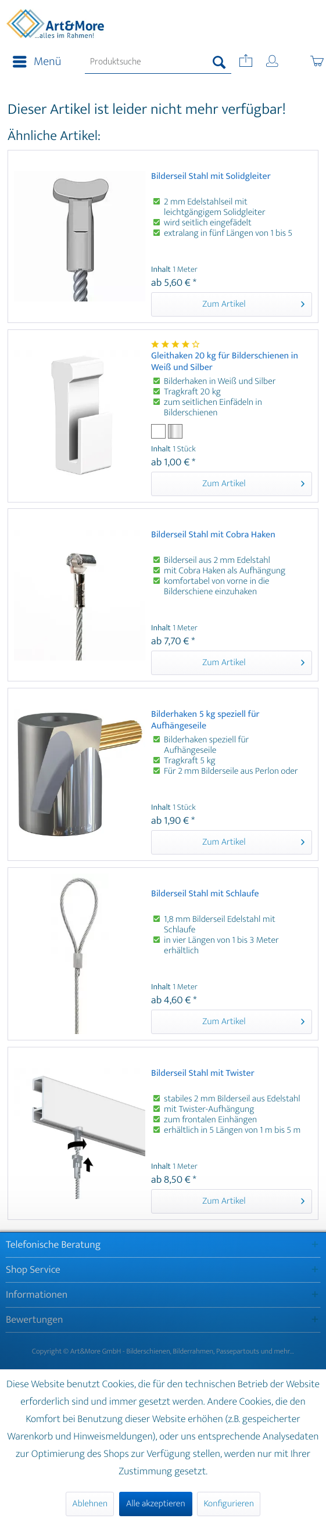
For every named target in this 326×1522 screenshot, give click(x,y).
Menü (37, 62)
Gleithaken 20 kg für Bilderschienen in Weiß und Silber (224, 362)
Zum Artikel (253, 303)
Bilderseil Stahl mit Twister (203, 1074)
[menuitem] (33, 62)
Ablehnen (90, 1504)
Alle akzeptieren (155, 1504)
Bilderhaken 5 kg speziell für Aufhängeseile (205, 720)
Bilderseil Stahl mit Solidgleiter (211, 177)
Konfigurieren (228, 1504)
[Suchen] (219, 62)
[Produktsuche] (158, 62)
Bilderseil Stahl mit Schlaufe (205, 895)
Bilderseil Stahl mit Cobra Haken (213, 536)
